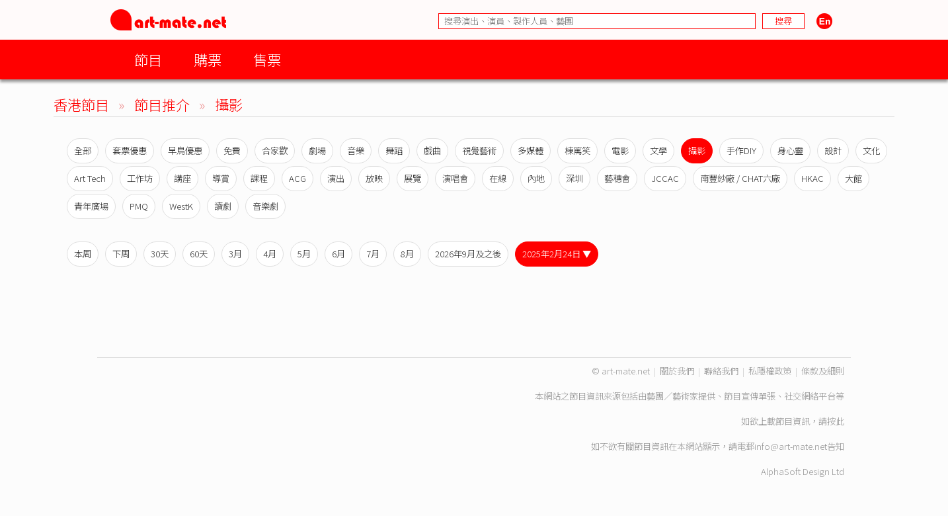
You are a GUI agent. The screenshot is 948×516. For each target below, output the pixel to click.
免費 (232, 150)
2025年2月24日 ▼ (556, 253)
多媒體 (530, 150)
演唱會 (455, 178)
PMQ (139, 206)
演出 (335, 178)
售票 (267, 59)
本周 (82, 253)
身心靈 (790, 150)
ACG (297, 178)
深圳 (574, 178)
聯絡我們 (721, 371)
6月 (338, 253)
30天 (160, 253)
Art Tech (90, 178)
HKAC (812, 178)
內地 (536, 178)
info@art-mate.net (790, 446)
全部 (82, 150)
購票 (207, 59)
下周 (121, 253)
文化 (871, 150)
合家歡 (275, 150)
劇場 (317, 150)
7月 (372, 253)
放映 (374, 178)
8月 (407, 253)
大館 (853, 178)
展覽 (412, 178)
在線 (497, 178)
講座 (182, 178)
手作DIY (741, 150)
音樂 (355, 150)
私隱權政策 (769, 371)
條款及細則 (822, 371)
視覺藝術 (479, 150)
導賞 (220, 178)
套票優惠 (129, 150)
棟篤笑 (577, 150)
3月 (235, 253)
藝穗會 (617, 178)
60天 (199, 253)
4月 (269, 253)
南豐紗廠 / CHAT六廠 (740, 178)
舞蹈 (394, 150)
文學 (658, 150)
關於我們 (677, 371)
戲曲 (432, 150)
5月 (304, 253)
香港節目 (81, 104)
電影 (620, 150)
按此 (835, 421)
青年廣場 (91, 206)
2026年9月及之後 (468, 253)
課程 (259, 178)
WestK (181, 206)
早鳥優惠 (185, 150)
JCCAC (665, 178)
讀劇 (222, 206)
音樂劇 (265, 206)
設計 (833, 150)
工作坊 (140, 178)
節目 (148, 59)
